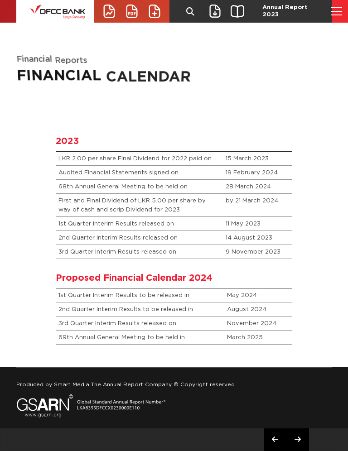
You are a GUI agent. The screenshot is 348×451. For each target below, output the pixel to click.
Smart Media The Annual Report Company (113, 384)
